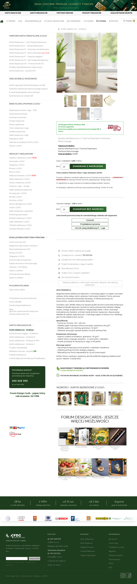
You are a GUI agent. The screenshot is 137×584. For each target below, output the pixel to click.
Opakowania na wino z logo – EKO (23, 110)
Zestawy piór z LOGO (18, 193)
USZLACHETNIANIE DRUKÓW (121, 13)
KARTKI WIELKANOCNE (38, 13)
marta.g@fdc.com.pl (55, 556)
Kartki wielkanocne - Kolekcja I (21, 330)
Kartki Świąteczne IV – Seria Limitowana (29, 53)
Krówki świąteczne (16, 121)
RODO (111, 563)
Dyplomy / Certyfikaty (18, 267)
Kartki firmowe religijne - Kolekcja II (23, 333)
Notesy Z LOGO (15, 253)
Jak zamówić (74, 21)
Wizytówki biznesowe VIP (19, 249)
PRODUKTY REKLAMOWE (91, 13)
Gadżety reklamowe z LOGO (23, 158)
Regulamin (112, 551)
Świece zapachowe (16, 124)
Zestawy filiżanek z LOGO (19, 229)
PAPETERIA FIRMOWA (65, 13)
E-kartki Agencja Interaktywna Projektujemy (27, 358)
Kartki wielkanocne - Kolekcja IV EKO (24, 340)
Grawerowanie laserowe (19, 314)
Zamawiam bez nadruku (88, 209)
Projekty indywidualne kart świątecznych (25, 67)
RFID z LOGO (14, 172)
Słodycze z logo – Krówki (19, 186)
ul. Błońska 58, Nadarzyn (57, 561)
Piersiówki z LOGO (16, 161)
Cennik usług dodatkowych (20, 305)
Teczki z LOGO (15, 207)
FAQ (20, 21)
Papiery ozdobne (16, 270)
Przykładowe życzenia (90, 224)
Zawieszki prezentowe (18, 114)
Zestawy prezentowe (17, 117)
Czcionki (88, 21)
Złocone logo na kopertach (20, 260)
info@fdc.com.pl (53, 542)
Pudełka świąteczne (17, 131)
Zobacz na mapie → (55, 565)
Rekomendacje (33, 21)
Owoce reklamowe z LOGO (20, 182)
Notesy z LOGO (15, 146)
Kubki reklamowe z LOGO (19, 179)
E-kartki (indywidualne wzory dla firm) (24, 92)
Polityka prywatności (116, 555)
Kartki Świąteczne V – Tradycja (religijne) (25, 56)
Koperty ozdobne (16, 277)
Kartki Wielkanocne (87, 539)
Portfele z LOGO (16, 200)
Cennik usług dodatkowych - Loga (90, 228)
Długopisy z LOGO (16, 165)
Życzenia (101, 21)
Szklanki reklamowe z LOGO (20, 218)
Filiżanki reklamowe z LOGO (20, 225)
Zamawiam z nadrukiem (88, 166)
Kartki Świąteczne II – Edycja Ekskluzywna (26, 46)
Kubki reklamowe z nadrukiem (21, 211)
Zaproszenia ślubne (17, 289)
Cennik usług (113, 543)
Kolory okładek (15, 302)
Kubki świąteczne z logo (19, 135)
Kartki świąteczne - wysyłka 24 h (22, 71)
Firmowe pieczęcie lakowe (19, 274)
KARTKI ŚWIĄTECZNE (13, 13)
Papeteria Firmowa (87, 547)
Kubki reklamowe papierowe (20, 190)
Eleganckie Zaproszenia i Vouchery (23, 245)
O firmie (10, 21)
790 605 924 (87, 255)
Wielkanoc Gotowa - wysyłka (22, 351)
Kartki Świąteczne (86, 543)
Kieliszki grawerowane (18, 214)
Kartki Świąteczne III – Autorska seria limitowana (29, 49)
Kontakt (114, 21)
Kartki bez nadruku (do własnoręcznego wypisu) (28, 89)
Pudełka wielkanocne (17, 355)
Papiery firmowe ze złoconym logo (23, 263)
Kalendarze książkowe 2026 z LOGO (24, 142)
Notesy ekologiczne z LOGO (20, 204)
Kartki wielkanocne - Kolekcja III (22, 337)
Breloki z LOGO (15, 168)
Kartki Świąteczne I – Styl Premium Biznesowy (27, 42)
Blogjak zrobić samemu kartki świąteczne (23, 310)
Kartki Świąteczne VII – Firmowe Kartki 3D (26, 63)
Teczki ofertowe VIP (17, 242)
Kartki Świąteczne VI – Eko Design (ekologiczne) (28, 60)
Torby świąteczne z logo (19, 128)
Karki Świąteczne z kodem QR (21, 96)
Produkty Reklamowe (87, 551)
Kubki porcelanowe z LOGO (22, 175)
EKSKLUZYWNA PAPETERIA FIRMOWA (28, 237)
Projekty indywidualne (18, 347)
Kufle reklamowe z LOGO (19, 221)
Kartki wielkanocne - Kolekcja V (22, 344)
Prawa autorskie (114, 559)
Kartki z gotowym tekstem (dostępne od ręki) (27, 85)
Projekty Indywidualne (87, 555)
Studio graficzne (54, 21)
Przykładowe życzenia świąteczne (23, 298)
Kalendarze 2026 (16, 138)
